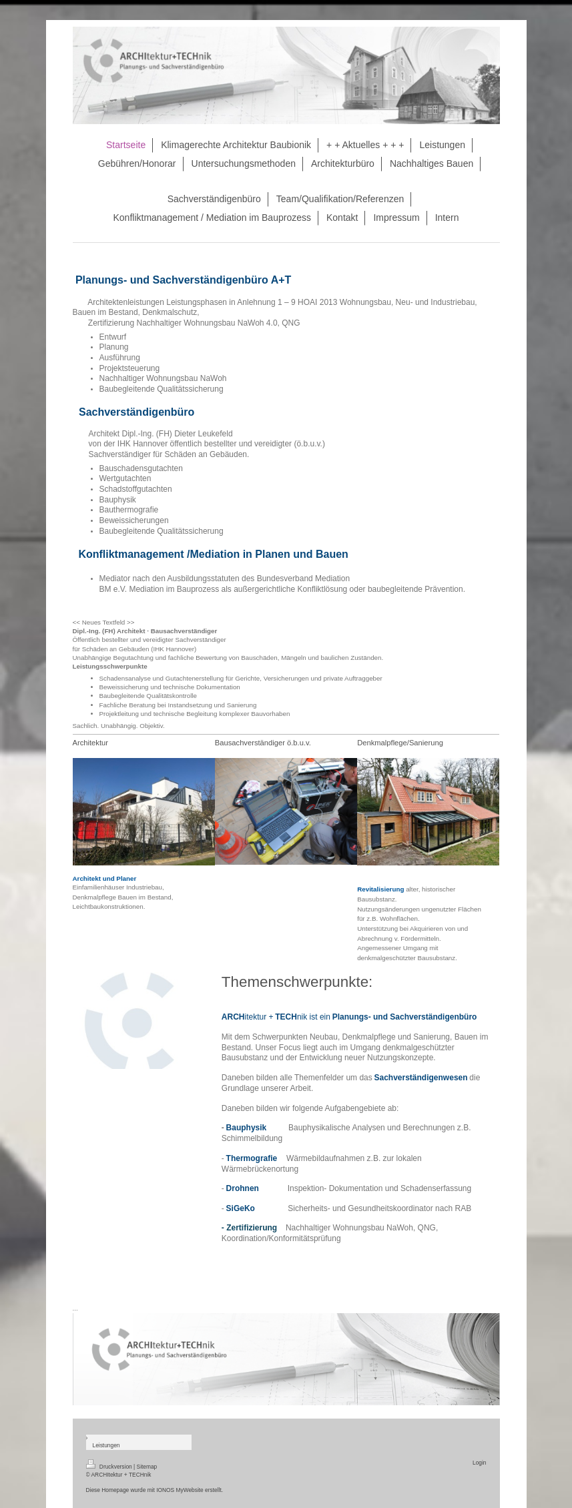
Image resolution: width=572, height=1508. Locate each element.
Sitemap (147, 1466)
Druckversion (110, 1466)
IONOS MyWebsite (180, 1490)
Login (480, 1462)
